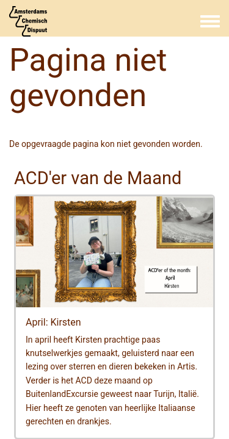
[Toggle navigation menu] (210, 22)
